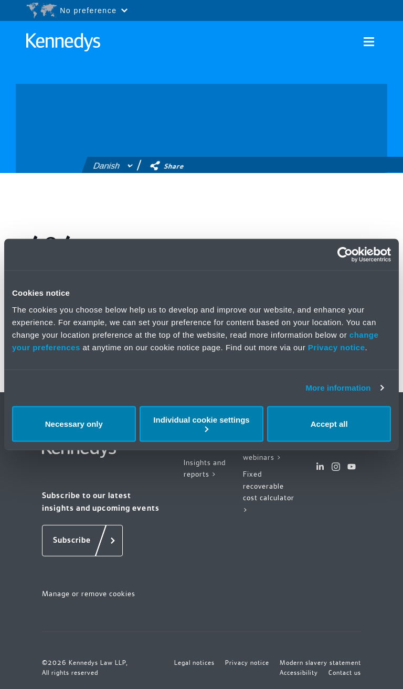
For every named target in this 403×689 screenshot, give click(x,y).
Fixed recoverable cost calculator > (268, 492)
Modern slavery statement (320, 662)
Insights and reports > (205, 468)
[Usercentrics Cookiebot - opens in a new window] (345, 255)
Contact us (344, 672)
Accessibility (299, 672)
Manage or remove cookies (88, 593)
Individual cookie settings (201, 423)
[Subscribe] (82, 540)
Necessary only (74, 423)
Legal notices (194, 662)
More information (337, 387)
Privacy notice (336, 346)
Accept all (329, 423)
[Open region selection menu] (76, 10)
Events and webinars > (262, 451)
